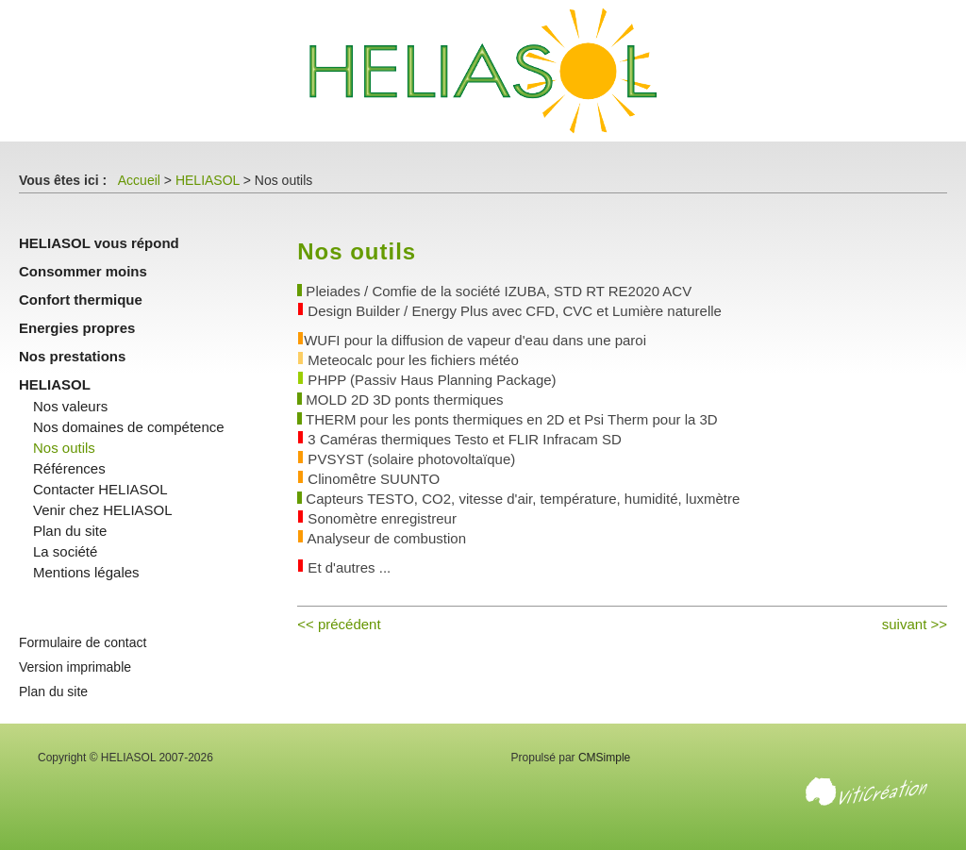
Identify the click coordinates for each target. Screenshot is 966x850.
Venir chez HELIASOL (103, 510)
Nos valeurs (70, 406)
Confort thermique (80, 300)
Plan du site (70, 531)
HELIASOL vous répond (99, 243)
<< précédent (338, 624)
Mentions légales (86, 572)
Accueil (139, 180)
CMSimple (604, 757)
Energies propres (77, 328)
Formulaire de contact (82, 642)
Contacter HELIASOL (100, 489)
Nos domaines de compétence (129, 427)
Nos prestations (72, 356)
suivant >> (914, 624)
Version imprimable (75, 667)
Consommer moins (83, 271)
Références (69, 468)
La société (65, 551)
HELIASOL (207, 180)
